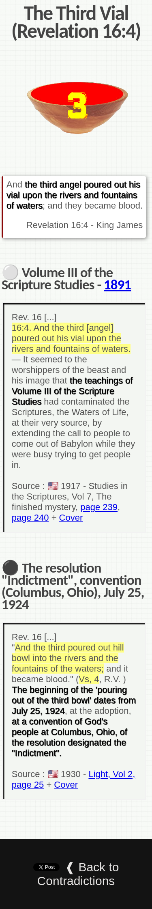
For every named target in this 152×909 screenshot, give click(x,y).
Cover (71, 518)
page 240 (30, 518)
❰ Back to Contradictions (78, 873)
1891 (117, 284)
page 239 (99, 507)
